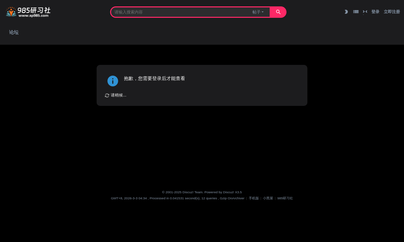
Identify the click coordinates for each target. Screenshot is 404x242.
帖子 (256, 12)
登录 (375, 11)
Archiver (238, 198)
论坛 (14, 32)
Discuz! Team (192, 192)
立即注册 (392, 11)
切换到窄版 (365, 12)
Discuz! (228, 192)
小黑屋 (268, 198)
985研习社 (285, 198)
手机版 (254, 198)
